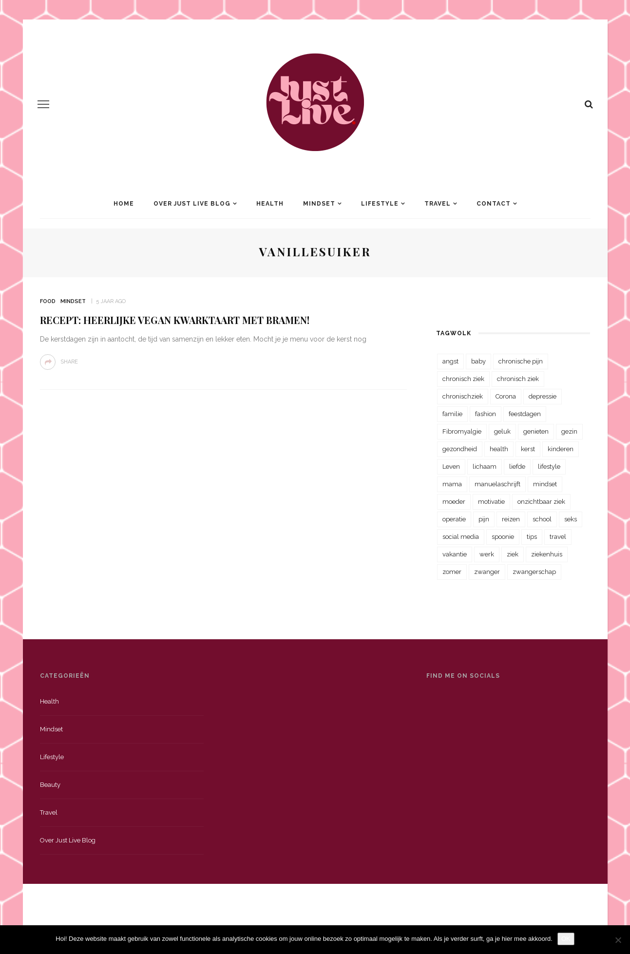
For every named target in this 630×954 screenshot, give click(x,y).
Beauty (50, 784)
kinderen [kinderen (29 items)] (560, 449)
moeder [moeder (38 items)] (453, 501)
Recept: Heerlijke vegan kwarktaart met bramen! (174, 319)
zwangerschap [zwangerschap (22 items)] (534, 571)
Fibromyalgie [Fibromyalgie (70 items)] (461, 431)
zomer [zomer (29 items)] (451, 571)
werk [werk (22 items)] (486, 554)
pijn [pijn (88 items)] (483, 519)
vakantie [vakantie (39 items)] (454, 554)
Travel (437, 203)
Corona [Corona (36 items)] (506, 396)
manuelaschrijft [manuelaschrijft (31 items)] (497, 484)
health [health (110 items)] (499, 449)
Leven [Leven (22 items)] (451, 466)
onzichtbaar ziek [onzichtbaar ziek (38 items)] (541, 501)
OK (566, 938)
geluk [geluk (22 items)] (502, 431)
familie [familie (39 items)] (452, 414)
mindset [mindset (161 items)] (545, 484)
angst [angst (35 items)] (450, 361)
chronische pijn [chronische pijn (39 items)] (520, 361)
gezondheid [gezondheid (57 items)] (459, 449)
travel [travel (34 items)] (558, 536)
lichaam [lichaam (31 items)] (484, 466)
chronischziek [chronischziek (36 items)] (462, 396)
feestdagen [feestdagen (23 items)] (525, 414)
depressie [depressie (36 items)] (542, 396)
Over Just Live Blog (191, 203)
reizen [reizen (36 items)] (511, 519)
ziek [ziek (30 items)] (512, 554)
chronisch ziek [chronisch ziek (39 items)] (518, 378)
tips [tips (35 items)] (532, 536)
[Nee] (618, 940)
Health (270, 203)
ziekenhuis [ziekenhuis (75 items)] (546, 554)
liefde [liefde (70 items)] (517, 466)
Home (124, 203)
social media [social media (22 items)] (460, 536)
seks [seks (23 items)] (570, 519)
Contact (494, 203)
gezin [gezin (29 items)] (569, 431)
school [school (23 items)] (542, 519)
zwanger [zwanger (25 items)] (487, 571)
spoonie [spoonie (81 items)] (503, 536)
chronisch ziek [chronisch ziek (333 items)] (463, 378)
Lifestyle (380, 203)
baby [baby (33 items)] (478, 361)
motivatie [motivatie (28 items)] (491, 501)
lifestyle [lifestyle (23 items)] (549, 466)
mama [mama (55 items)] (452, 484)
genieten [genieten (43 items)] (536, 431)
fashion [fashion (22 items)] (485, 414)
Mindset (319, 203)
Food (48, 301)
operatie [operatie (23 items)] (454, 519)
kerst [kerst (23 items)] (528, 449)
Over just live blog (67, 840)
